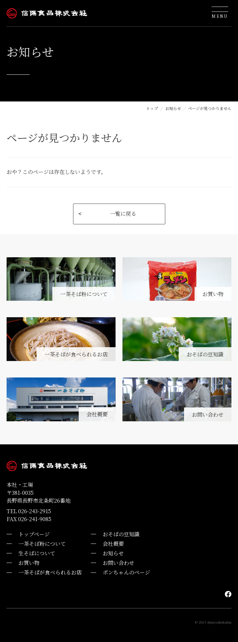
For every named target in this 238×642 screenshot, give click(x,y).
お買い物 (29, 563)
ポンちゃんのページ (126, 572)
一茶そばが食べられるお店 (50, 572)
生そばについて (36, 553)
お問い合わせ (118, 563)
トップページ (34, 534)
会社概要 (113, 544)
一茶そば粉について (42, 544)
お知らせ (173, 108)
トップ (152, 108)
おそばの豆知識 (121, 534)
